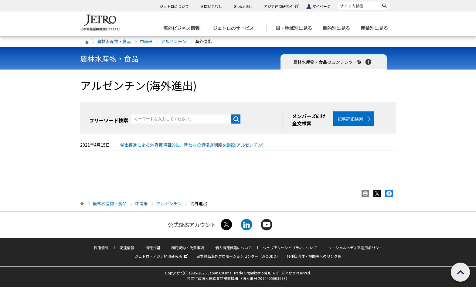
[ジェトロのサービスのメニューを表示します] (235, 28)
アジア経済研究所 (282, 6)
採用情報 (101, 249)
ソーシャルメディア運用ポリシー (355, 249)
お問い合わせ (211, 6)
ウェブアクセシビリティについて (290, 249)
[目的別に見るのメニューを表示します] (338, 28)
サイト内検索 (336, 1)
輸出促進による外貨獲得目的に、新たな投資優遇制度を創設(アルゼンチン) (192, 147)
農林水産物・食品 (114, 41)
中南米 (146, 41)
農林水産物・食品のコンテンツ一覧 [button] (332, 62)
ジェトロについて (174, 6)
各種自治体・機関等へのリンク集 (314, 257)
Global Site (243, 6)
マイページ (321, 6)
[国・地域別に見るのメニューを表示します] (296, 28)
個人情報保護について (233, 249)
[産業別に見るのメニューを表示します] (376, 28)
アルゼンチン (173, 41)
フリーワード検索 (108, 120)
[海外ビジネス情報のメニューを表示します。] (183, 28)
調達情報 (127, 249)
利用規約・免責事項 (187, 249)
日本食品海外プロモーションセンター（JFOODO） (238, 257)
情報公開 (152, 249)
